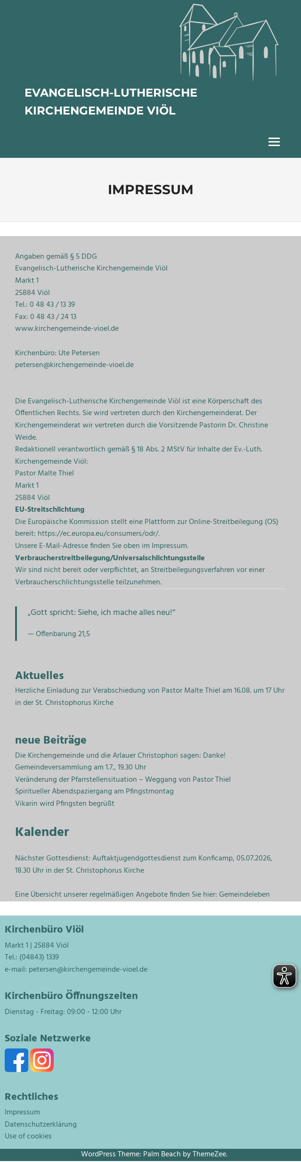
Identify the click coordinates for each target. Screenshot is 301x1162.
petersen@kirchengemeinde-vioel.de (88, 970)
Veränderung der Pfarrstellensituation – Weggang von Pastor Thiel (123, 780)
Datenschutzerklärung (41, 1125)
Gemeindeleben (244, 895)
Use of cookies (28, 1136)
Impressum (22, 1112)
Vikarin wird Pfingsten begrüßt (64, 804)
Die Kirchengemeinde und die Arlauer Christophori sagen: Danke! (120, 756)
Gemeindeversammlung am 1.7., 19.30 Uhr (80, 767)
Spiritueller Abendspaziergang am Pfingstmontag (94, 792)
